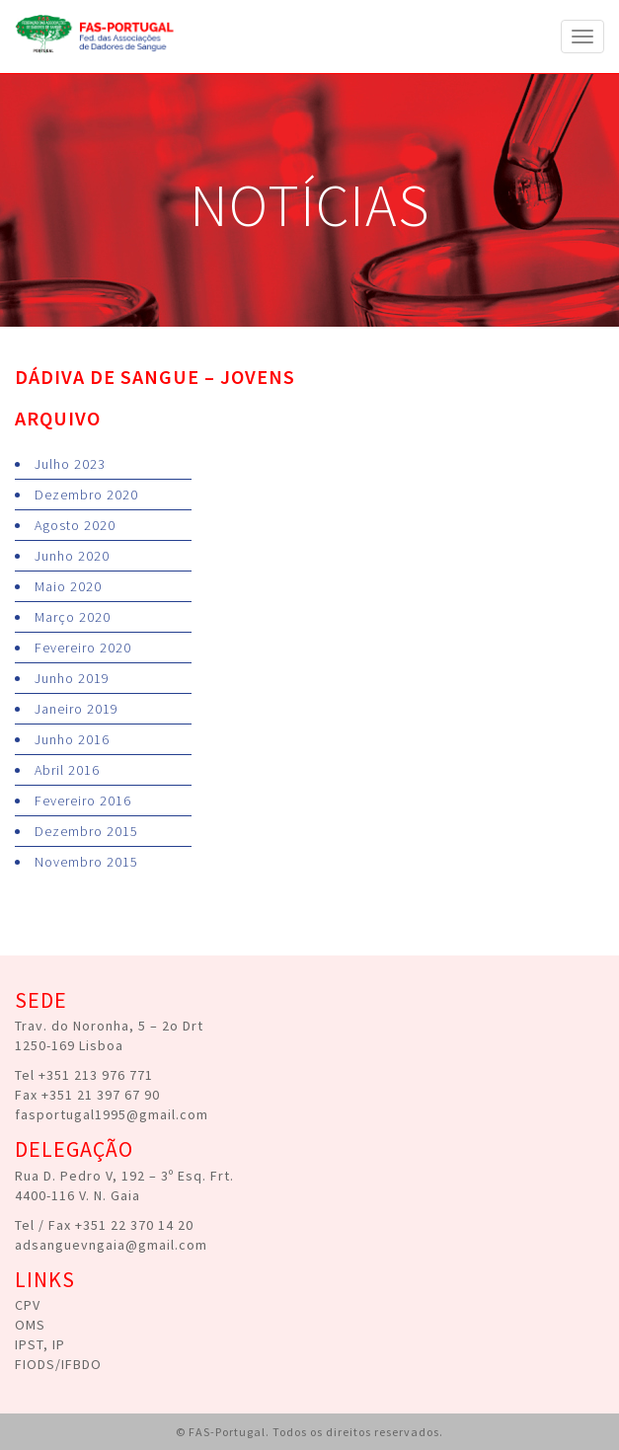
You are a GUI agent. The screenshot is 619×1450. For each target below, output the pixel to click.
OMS (30, 1325)
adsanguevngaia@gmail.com (111, 1245)
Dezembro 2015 (86, 831)
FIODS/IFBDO (58, 1364)
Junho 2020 (72, 556)
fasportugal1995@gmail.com (111, 1114)
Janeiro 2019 (76, 709)
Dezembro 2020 (86, 494)
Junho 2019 (72, 678)
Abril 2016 (67, 770)
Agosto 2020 (75, 525)
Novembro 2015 (86, 862)
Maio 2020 (68, 586)
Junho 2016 (72, 739)
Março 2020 (73, 617)
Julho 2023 (70, 464)
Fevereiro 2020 (83, 647)
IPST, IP (40, 1344)
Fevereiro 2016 (83, 800)
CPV (27, 1305)
